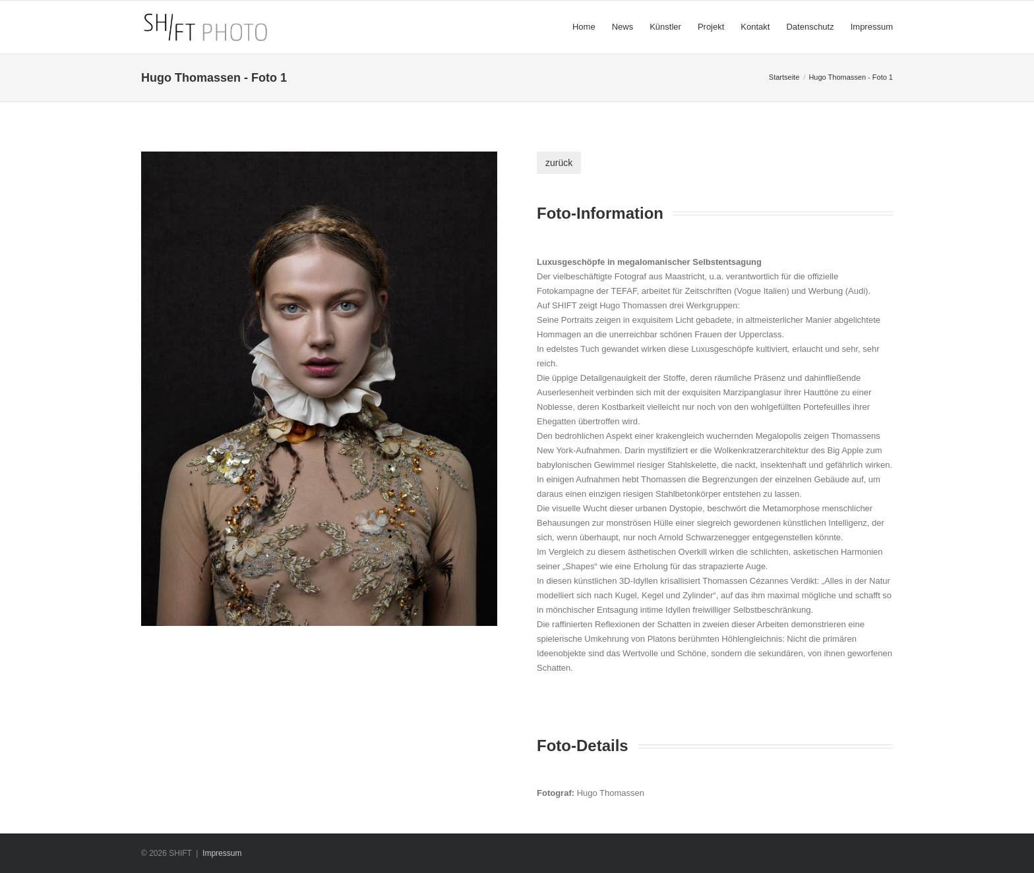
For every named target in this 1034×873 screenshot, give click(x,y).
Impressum (221, 853)
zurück (558, 162)
